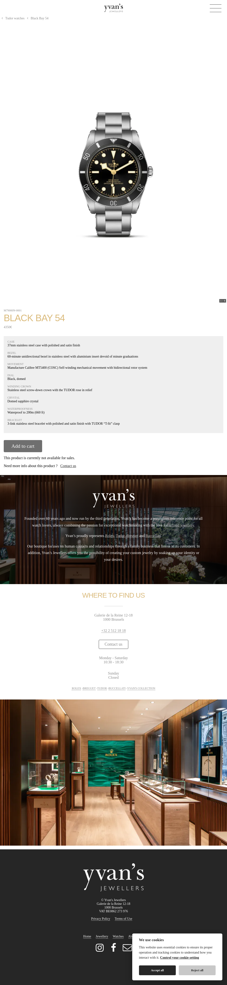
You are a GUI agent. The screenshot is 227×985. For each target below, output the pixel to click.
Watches (118, 936)
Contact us (68, 466)
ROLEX (76, 688)
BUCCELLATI (116, 688)
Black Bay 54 (36, 18)
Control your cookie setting (179, 957)
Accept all (157, 970)
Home (87, 936)
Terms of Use (123, 918)
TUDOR (102, 688)
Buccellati (153, 536)
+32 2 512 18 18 (113, 631)
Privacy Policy (100, 918)
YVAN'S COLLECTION (141, 688)
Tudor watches (12, 18)
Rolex (109, 536)
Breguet (132, 536)
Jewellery (102, 936)
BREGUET (89, 688)
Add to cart (22, 446)
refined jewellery (181, 525)
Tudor (120, 536)
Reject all (197, 970)
